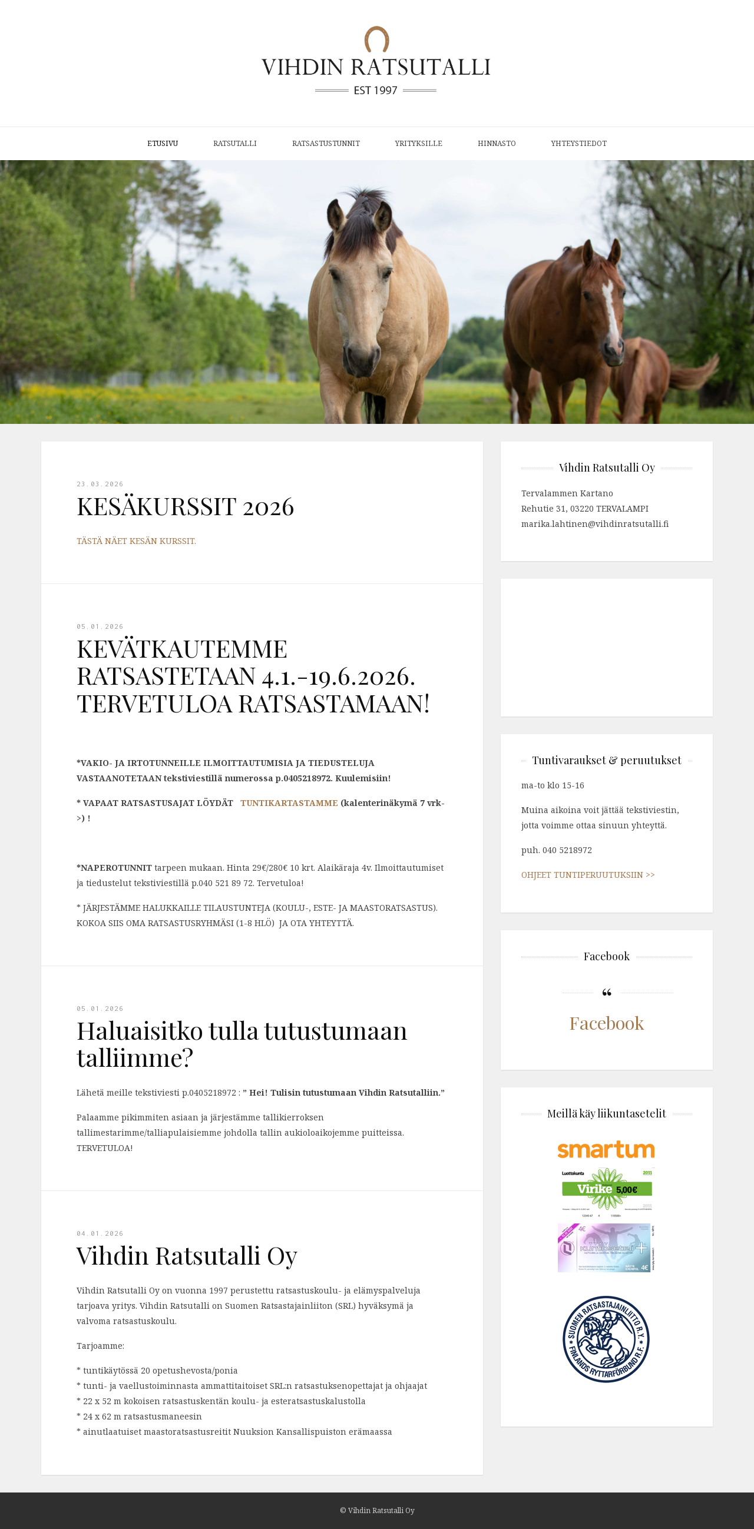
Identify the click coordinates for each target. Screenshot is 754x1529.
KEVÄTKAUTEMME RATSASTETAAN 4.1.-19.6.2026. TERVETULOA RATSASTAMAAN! (253, 674)
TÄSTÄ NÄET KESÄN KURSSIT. (136, 540)
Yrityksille (418, 143)
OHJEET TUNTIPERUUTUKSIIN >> (588, 874)
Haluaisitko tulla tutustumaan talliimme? (242, 1043)
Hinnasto (497, 143)
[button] (743, 292)
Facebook (606, 1022)
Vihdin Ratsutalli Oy (187, 1254)
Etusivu (162, 143)
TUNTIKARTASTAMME (288, 802)
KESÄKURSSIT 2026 (186, 505)
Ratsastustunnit (326, 143)
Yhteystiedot (579, 143)
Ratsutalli (235, 143)
